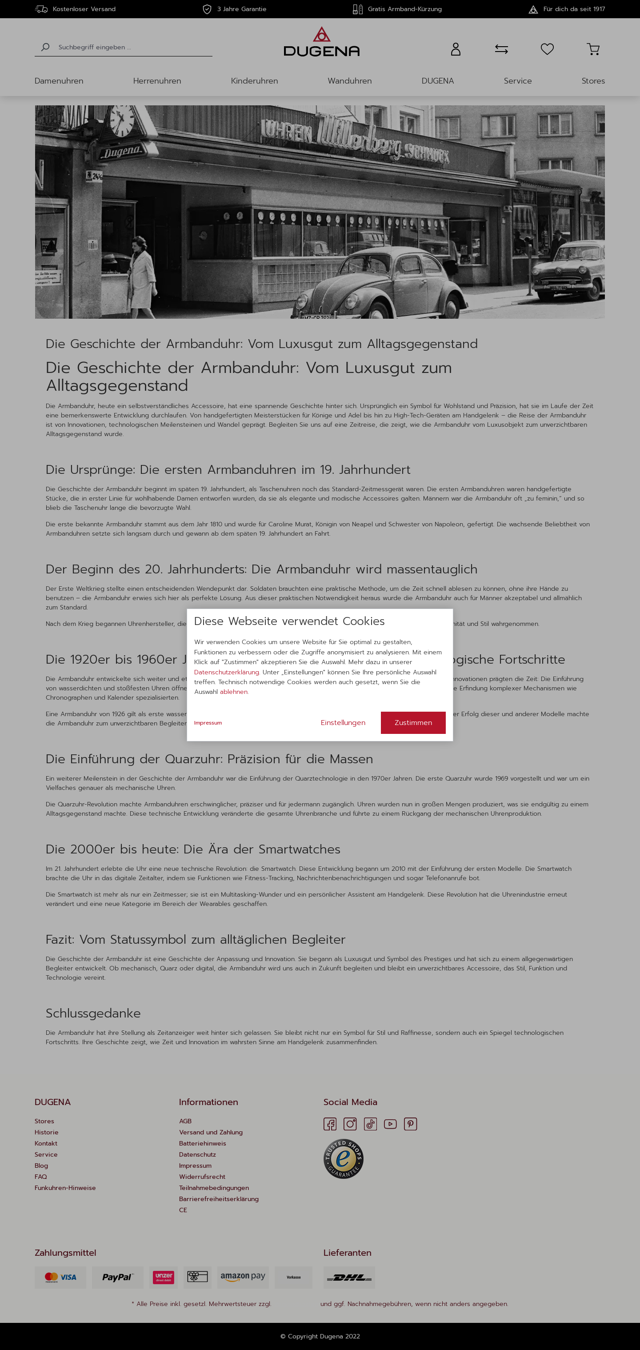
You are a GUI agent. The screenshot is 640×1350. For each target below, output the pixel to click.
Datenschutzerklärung (226, 672)
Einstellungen (343, 722)
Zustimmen (413, 722)
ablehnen (234, 692)
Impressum (208, 723)
